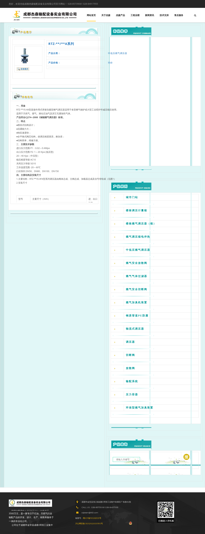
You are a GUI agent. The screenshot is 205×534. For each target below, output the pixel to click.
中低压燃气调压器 (117, 53)
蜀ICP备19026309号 (92, 518)
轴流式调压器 (135, 328)
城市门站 (132, 197)
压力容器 (132, 394)
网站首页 (91, 15)
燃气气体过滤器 (136, 276)
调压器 (130, 342)
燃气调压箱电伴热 (138, 236)
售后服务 (178, 15)
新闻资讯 (149, 15)
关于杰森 (105, 15)
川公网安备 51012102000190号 (89, 523)
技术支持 (164, 15)
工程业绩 (135, 15)
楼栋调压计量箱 (136, 210)
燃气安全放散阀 (136, 263)
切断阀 (130, 355)
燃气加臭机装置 (136, 302)
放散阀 (130, 368)
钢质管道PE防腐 (137, 315)
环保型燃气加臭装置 (139, 407)
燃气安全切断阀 (136, 289)
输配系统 (132, 381)
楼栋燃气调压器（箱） (141, 223)
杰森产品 (120, 15)
